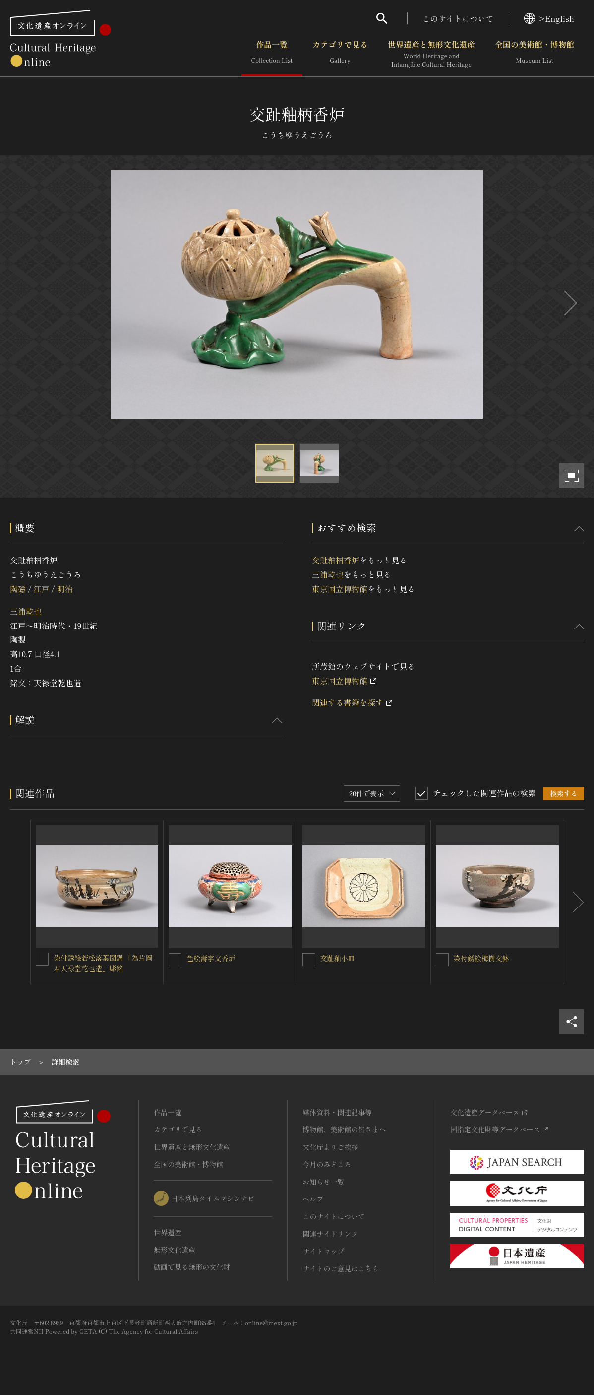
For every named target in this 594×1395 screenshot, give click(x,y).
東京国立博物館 (339, 589)
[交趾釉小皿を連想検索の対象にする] (308, 959)
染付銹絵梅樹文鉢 (481, 958)
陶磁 (18, 589)
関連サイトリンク (330, 1234)
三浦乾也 (26, 611)
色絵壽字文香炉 (210, 958)
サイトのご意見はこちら (340, 1268)
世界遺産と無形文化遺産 (431, 54)
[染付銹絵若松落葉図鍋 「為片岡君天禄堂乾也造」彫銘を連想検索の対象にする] (42, 959)
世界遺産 (167, 1232)
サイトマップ (323, 1251)
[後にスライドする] (569, 303)
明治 (65, 589)
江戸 (41, 589)
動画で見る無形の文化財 (192, 1267)
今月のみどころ (326, 1164)
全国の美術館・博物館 (534, 54)
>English (549, 18)
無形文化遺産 (174, 1250)
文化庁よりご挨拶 (330, 1147)
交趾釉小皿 (337, 958)
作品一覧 (272, 54)
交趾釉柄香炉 (335, 560)
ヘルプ (312, 1199)
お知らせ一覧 (323, 1181)
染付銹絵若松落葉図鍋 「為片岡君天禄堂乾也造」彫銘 (103, 963)
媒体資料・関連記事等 (337, 1112)
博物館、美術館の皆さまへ (344, 1129)
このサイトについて (458, 18)
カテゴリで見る (340, 54)
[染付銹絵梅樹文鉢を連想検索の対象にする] (442, 959)
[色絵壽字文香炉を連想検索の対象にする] (175, 959)
